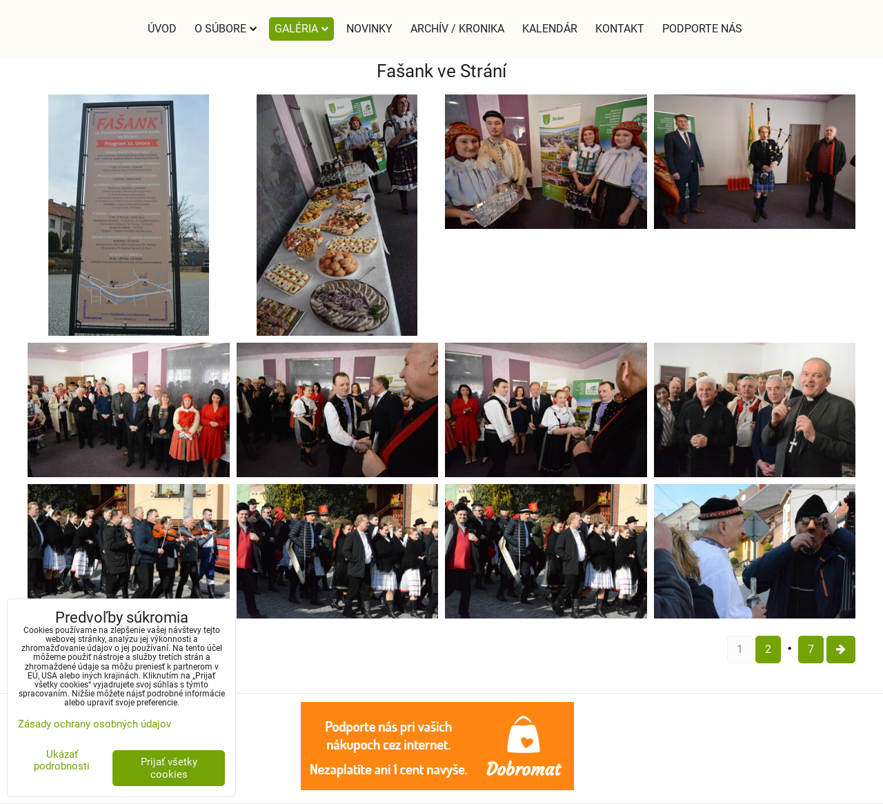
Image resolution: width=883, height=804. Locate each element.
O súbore (226, 28)
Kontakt (619, 28)
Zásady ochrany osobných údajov (94, 724)
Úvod (162, 28)
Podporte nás (702, 28)
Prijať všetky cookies (169, 768)
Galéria (301, 28)
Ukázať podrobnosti (62, 760)
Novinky (369, 28)
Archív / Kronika (457, 28)
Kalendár (549, 28)
